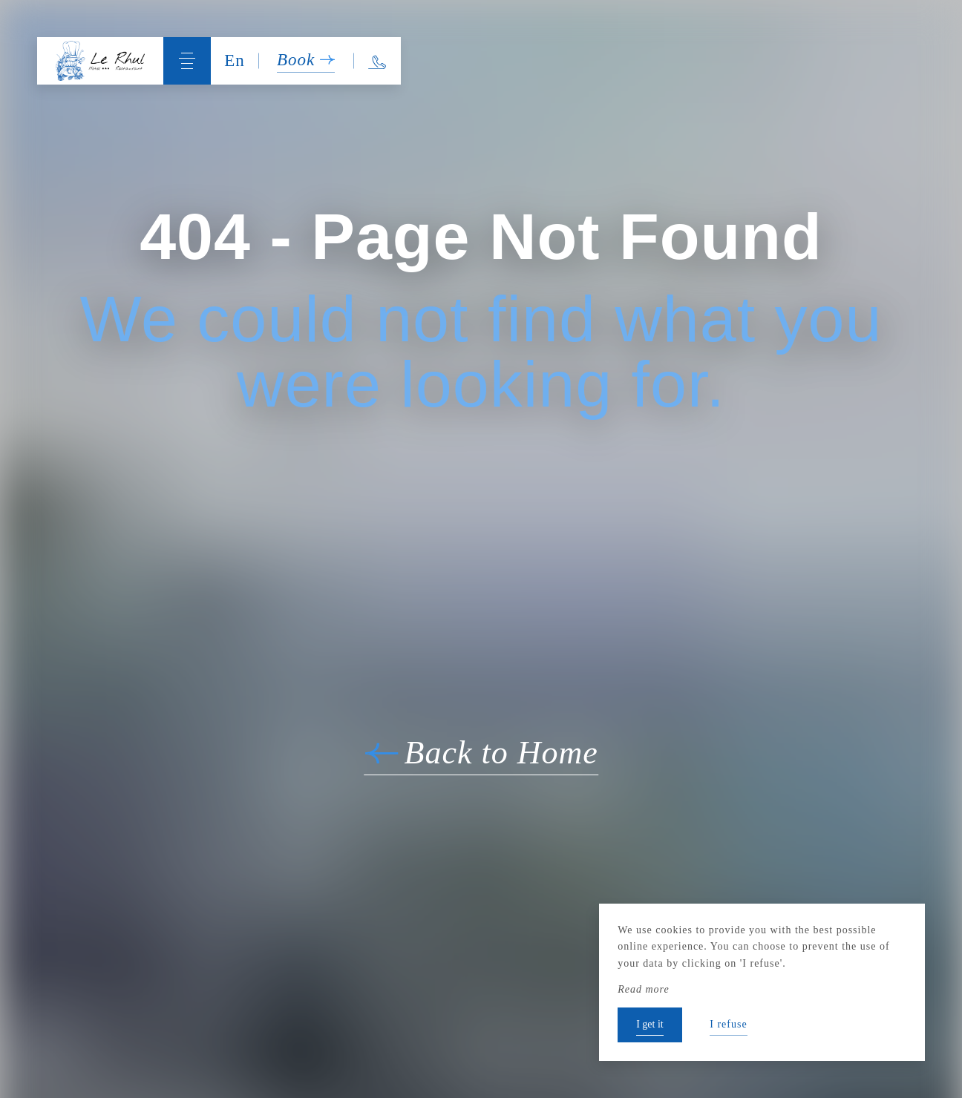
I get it (650, 1024)
